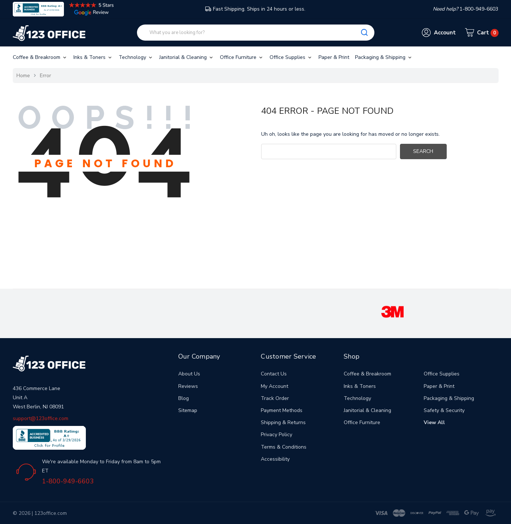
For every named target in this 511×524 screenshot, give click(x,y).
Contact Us (274, 373)
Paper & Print (334, 57)
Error (45, 75)
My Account (274, 386)
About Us (189, 373)
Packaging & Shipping (384, 57)
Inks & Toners (93, 57)
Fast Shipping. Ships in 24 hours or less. (255, 8)
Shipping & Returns (283, 422)
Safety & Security (444, 410)
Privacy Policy (276, 434)
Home (23, 75)
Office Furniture (242, 57)
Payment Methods (281, 410)
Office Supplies (291, 57)
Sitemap (187, 410)
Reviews (188, 386)
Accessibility (275, 459)
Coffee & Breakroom (40, 57)
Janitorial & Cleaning (186, 57)
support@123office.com (40, 418)
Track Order (275, 398)
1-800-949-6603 (68, 481)
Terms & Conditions (283, 446)
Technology (136, 57)
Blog (183, 398)
